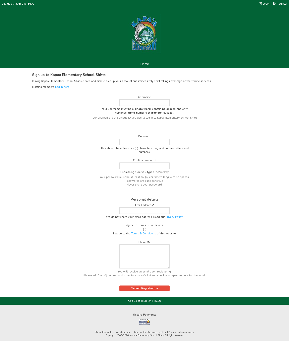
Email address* (144, 205)
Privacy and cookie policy (181, 332)
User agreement (155, 332)
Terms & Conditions (143, 233)
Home (144, 64)
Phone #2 (144, 242)
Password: (144, 136)
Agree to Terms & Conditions (144, 225)
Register (282, 4)
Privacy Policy (174, 217)
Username (144, 97)
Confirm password (144, 160)
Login (266, 4)
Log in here (62, 87)
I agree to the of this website (144, 233)
